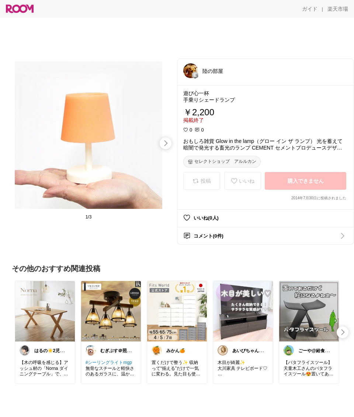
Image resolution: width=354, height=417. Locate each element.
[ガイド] (309, 9)
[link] (45, 311)
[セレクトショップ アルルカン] (222, 162)
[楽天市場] (337, 9)
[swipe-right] (165, 143)
